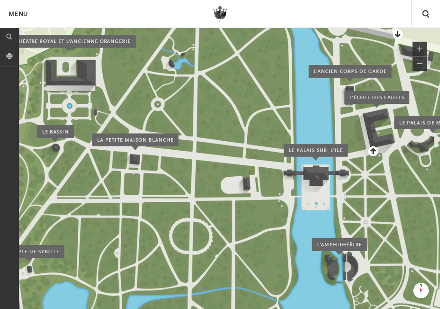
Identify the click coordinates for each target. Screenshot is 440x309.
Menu (18, 14)
